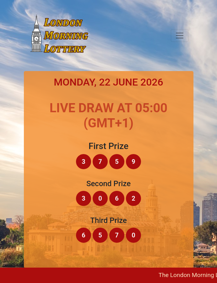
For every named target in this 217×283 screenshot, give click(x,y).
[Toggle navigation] (179, 35)
